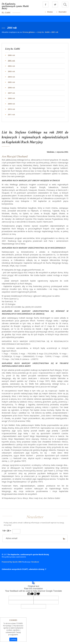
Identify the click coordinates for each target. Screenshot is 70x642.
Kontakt (62, 12)
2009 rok (11, 104)
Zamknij (13, 639)
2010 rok (11, 109)
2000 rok (11, 55)
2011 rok (11, 114)
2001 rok (54, 32)
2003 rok (11, 71)
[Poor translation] (37, 594)
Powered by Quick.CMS (12, 562)
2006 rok (11, 87)
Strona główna (28, 32)
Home (50, 12)
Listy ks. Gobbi (43, 32)
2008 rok (11, 98)
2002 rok (11, 66)
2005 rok (11, 82)
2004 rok (11, 77)
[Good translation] (30, 594)
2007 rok (11, 93)
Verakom (35, 562)
